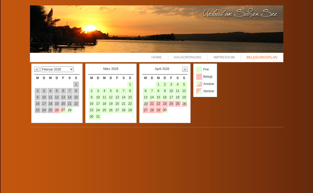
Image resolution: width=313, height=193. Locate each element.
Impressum (224, 57)
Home (157, 57)
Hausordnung (188, 57)
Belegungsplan (262, 57)
